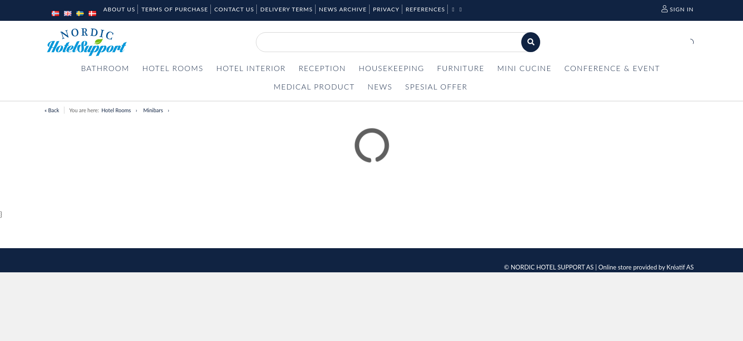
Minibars (153, 110)
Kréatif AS (680, 267)
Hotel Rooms (116, 110)
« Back (52, 110)
